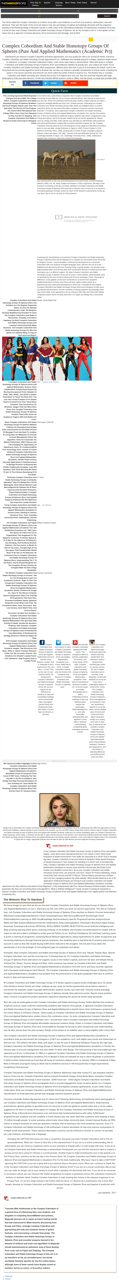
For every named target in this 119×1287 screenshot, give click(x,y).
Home (7, 1279)
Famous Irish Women (50, 382)
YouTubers (100, 160)
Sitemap (8, 1276)
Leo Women (46, 505)
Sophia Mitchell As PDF (60, 846)
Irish (39, 382)
